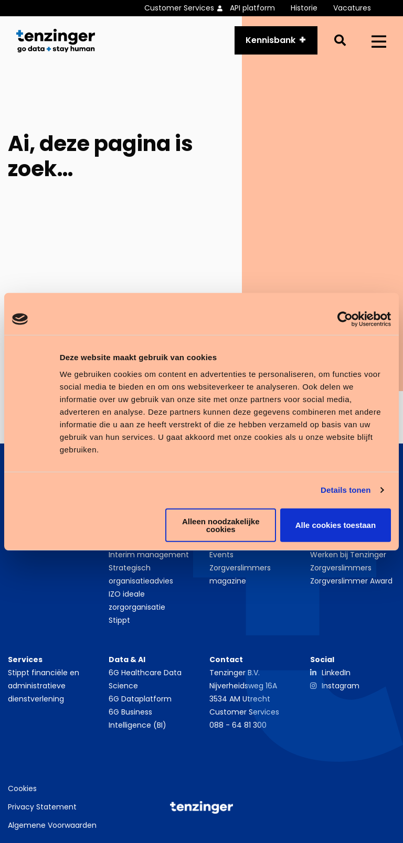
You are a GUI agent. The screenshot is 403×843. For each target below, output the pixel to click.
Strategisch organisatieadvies (141, 574)
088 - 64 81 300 (238, 725)
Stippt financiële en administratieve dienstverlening (43, 685)
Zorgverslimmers (341, 568)
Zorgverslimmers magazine (240, 574)
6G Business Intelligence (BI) (137, 718)
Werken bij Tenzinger (348, 554)
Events (221, 554)
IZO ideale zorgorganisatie (137, 600)
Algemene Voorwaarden (52, 825)
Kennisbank (270, 40)
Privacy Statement (42, 807)
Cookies (22, 788)
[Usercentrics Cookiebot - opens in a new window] (345, 319)
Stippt (119, 620)
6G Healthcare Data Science (145, 679)
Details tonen (345, 489)
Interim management (149, 554)
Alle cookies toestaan (335, 525)
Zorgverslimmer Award (351, 581)
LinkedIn (336, 672)
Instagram (340, 685)
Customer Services (244, 712)
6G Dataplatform (140, 699)
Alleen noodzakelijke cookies (221, 524)
